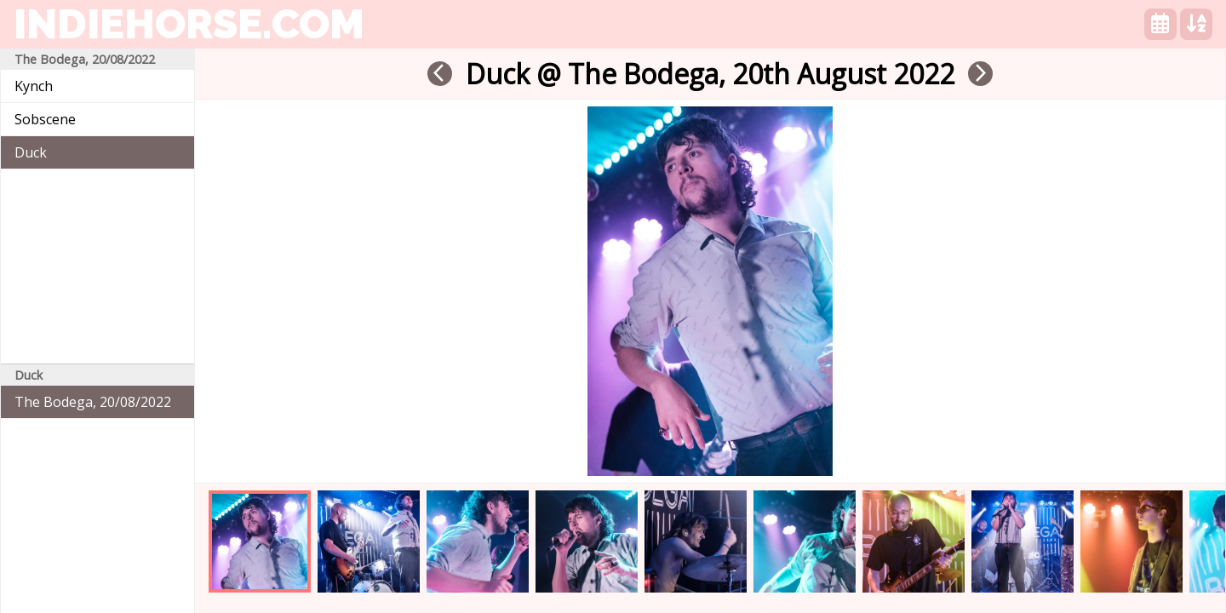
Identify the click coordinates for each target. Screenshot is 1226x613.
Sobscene (45, 119)
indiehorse (189, 24)
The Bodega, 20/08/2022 (92, 401)
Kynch (33, 86)
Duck (30, 152)
